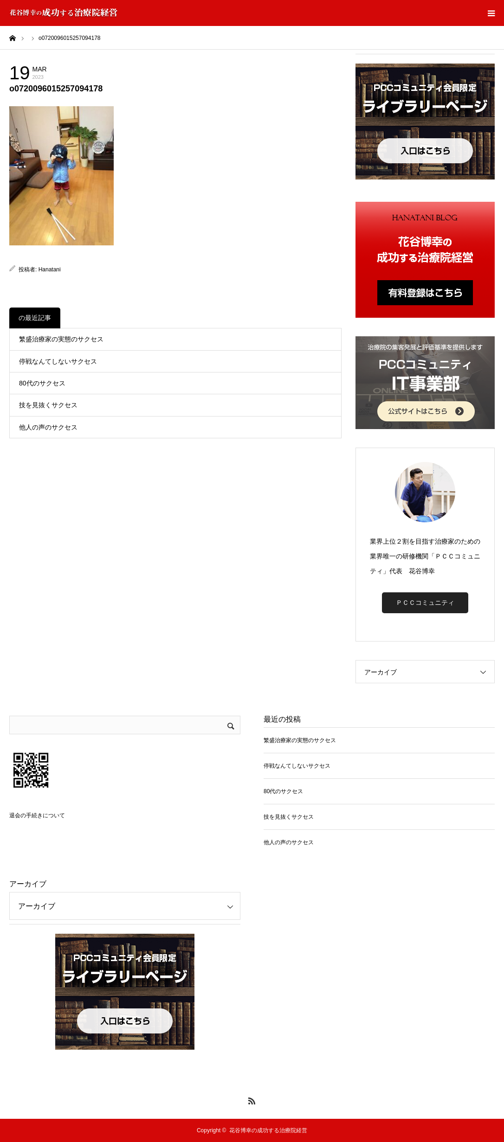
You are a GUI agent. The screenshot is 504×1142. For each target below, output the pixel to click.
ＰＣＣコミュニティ (425, 602)
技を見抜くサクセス (48, 405)
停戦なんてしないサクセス (58, 361)
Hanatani (50, 269)
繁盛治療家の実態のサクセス (61, 339)
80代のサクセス (42, 383)
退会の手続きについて (37, 815)
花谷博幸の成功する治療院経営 (268, 1130)
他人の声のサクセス (48, 427)
